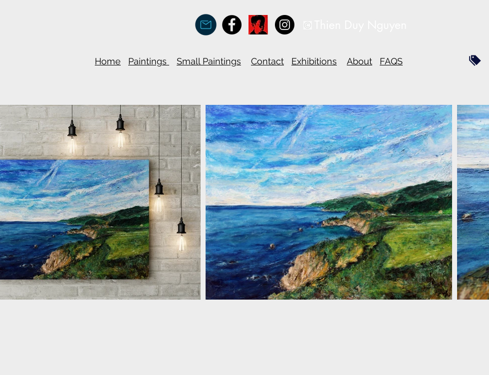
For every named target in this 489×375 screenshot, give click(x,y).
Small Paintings (209, 61)
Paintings (148, 61)
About (359, 61)
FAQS (391, 61)
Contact (267, 61)
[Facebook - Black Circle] (232, 24)
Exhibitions (314, 61)
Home (108, 61)
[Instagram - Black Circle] (284, 24)
